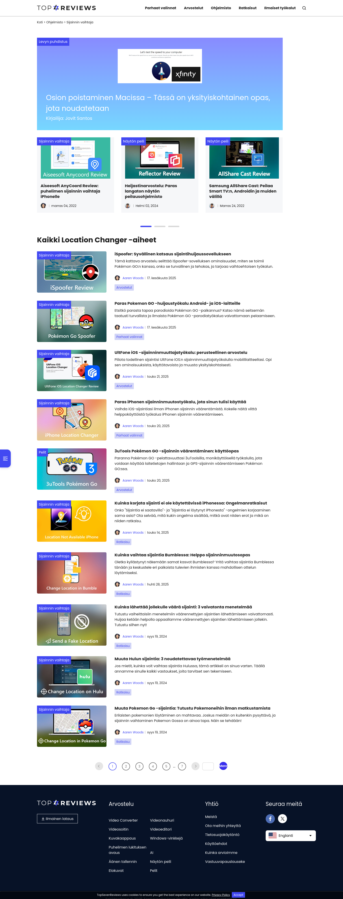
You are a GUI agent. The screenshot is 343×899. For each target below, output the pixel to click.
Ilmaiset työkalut (280, 8)
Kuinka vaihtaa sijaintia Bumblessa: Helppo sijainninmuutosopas (182, 550)
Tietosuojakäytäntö (222, 826)
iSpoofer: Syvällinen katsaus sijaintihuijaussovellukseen (173, 254)
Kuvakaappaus (122, 830)
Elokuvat (116, 862)
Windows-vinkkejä (166, 830)
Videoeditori (161, 821)
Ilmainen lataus (57, 810)
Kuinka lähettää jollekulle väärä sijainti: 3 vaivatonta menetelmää (183, 601)
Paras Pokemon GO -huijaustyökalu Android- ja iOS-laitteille (177, 302)
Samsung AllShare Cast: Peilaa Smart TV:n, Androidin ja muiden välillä (242, 191)
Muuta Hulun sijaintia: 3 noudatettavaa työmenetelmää (172, 652)
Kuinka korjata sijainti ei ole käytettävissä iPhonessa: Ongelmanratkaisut (191, 499)
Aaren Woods (129, 278)
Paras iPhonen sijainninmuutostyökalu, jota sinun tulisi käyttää (180, 399)
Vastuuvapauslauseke (225, 853)
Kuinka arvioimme (221, 844)
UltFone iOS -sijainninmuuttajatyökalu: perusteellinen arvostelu (181, 351)
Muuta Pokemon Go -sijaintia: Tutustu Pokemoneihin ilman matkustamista (192, 701)
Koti (40, 22)
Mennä (223, 758)
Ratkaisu (123, 538)
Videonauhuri (162, 812)
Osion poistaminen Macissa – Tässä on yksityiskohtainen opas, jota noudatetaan (158, 102)
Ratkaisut (247, 8)
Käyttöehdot (216, 835)
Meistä (211, 808)
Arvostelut (193, 8)
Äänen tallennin (123, 853)
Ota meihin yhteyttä (223, 817)
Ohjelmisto (221, 8)
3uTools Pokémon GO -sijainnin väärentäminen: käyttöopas (177, 448)
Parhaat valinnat (160, 8)
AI (151, 844)
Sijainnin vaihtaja (54, 141)
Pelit (42, 449)
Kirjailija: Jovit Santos (69, 118)
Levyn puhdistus (53, 41)
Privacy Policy (221, 895)
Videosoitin (118, 821)
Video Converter (123, 812)
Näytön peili (133, 141)
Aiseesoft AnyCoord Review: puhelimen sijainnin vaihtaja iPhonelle (70, 191)
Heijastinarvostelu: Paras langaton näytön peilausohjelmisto (151, 191)
